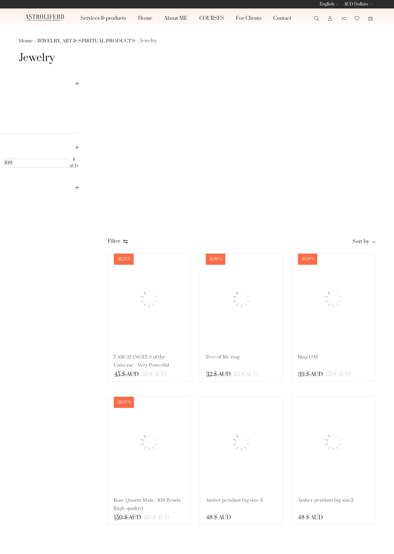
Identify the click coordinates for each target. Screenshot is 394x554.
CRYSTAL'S (250, 478)
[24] (34, 161)
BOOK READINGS (259, 455)
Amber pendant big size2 (327, 340)
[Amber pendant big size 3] (243, 283)
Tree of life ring (225, 197)
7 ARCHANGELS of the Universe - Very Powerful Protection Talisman (145, 205)
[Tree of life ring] (243, 140)
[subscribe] (327, 469)
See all (242, 515)
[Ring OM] (334, 140)
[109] (76, 161)
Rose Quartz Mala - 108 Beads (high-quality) (151, 344)
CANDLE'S (250, 466)
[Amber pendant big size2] (334, 283)
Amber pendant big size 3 (237, 340)
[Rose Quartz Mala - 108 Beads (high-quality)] (152, 283)
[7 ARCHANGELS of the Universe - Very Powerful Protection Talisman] (152, 140)
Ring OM (309, 197)
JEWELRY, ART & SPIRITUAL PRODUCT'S (257, 497)
